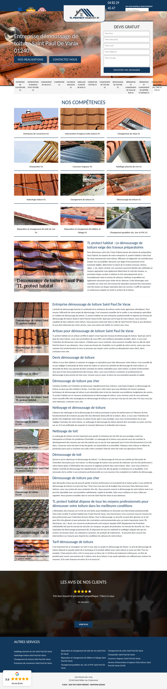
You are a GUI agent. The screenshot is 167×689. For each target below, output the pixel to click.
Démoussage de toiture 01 (118, 84)
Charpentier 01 (59, 83)
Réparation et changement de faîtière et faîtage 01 (144, 87)
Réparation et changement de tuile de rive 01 (130, 87)
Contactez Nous (65, 59)
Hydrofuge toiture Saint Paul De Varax (30, 655)
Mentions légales (97, 685)
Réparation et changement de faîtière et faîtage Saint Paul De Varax (83, 659)
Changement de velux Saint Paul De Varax (125, 650)
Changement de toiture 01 (104, 84)
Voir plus (83, 624)
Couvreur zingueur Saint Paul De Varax (124, 658)
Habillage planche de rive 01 (81, 84)
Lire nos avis (17, 683)
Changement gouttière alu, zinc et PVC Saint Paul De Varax (83, 666)
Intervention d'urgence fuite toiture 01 (33, 86)
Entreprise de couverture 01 (20, 86)
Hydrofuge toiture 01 (92, 83)
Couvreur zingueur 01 (71, 84)
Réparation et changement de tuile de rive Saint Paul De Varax (83, 652)
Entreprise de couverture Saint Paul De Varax (33, 663)
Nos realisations (30, 59)
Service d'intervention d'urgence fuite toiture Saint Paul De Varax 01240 (129, 664)
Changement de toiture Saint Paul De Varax (32, 659)
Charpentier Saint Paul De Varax (121, 654)
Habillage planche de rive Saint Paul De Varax (33, 651)
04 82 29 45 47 (113, 5)
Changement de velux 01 (46, 83)
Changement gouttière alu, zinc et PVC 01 (157, 86)
